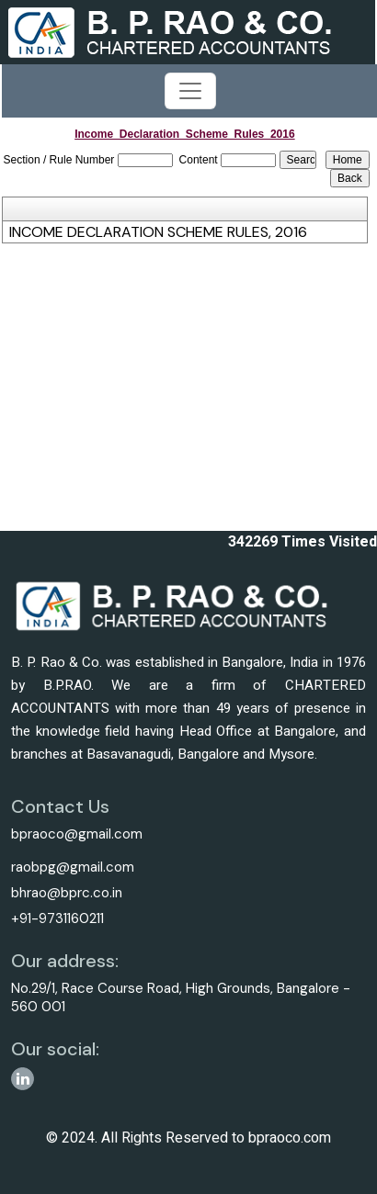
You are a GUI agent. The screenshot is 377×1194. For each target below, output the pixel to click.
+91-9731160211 (57, 918)
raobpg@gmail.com (72, 867)
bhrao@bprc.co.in (66, 893)
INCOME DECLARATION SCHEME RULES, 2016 (158, 232)
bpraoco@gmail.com (77, 834)
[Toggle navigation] (190, 91)
